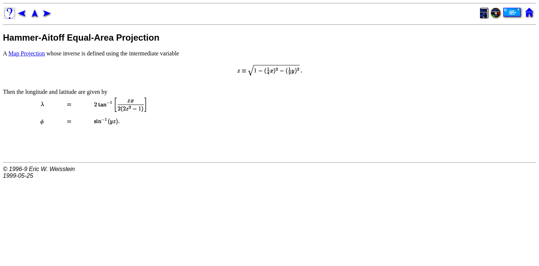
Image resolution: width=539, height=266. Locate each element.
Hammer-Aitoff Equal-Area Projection (81, 37)
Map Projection (26, 53)
